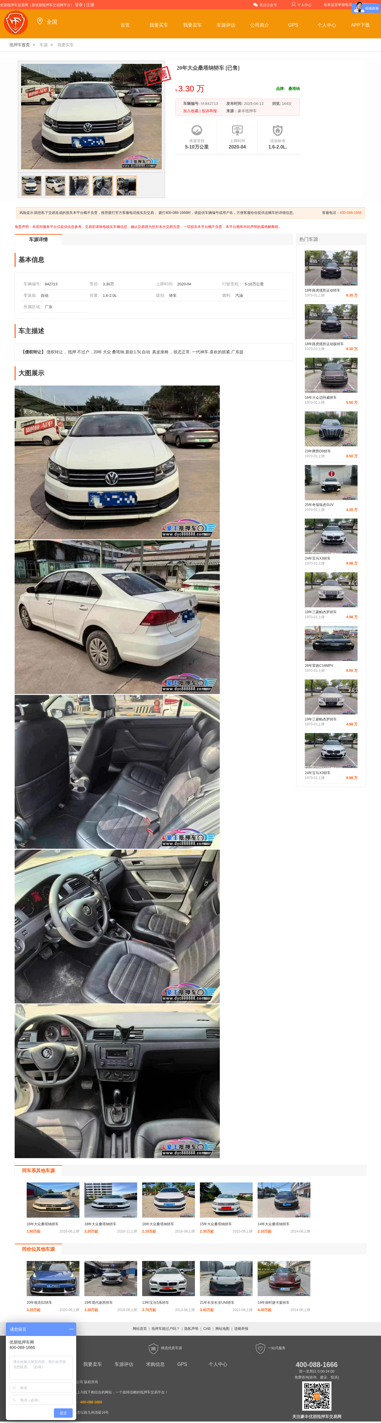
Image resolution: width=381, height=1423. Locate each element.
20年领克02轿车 (39, 1303)
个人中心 (301, 4)
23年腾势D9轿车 (318, 451)
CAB (207, 1329)
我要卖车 (192, 25)
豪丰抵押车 (247, 111)
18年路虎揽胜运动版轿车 (324, 344)
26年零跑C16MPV (319, 666)
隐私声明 (191, 1329)
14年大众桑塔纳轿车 (274, 1224)
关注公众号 (265, 4)
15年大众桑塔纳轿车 (216, 1224)
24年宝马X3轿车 (318, 558)
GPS (293, 25)
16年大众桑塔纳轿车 (43, 1224)
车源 (44, 44)
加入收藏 (191, 111)
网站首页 (140, 1329)
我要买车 (158, 25)
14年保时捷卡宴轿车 (274, 1303)
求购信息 (155, 1364)
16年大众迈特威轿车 (321, 398)
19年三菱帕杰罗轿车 (321, 612)
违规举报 (241, 1329)
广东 (48, 307)
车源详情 (38, 239)
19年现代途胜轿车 (98, 1303)
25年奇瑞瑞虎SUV (319, 505)
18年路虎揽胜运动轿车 (322, 290)
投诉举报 (208, 111)
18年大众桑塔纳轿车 (100, 1224)
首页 (125, 25)
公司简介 (259, 25)
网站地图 (222, 1329)
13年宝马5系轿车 (155, 1303)
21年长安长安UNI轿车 (217, 1303)
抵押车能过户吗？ (166, 1329)
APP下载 (360, 25)
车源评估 (226, 25)
